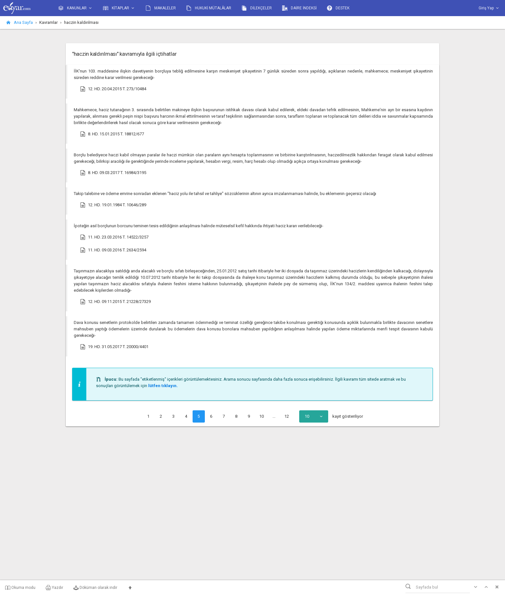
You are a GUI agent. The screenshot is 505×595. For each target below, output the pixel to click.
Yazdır (54, 587)
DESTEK (338, 8)
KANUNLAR (75, 8)
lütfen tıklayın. (163, 385)
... (273, 416)
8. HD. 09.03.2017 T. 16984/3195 (113, 172)
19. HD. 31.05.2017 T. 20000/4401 (114, 346)
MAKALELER (161, 8)
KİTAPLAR (119, 8)
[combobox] (313, 416)
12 (286, 416)
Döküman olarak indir (95, 587)
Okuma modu (20, 587)
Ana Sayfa (19, 22)
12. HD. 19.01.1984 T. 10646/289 (113, 205)
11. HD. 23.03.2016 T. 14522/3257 (114, 237)
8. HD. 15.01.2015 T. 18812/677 (112, 134)
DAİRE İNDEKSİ (299, 8)
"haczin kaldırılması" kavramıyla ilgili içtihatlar (124, 54)
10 (261, 416)
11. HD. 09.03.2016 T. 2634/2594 (113, 250)
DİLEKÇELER (257, 8)
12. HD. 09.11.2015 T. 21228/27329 (115, 301)
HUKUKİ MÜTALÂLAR (208, 8)
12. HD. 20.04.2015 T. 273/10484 (113, 89)
